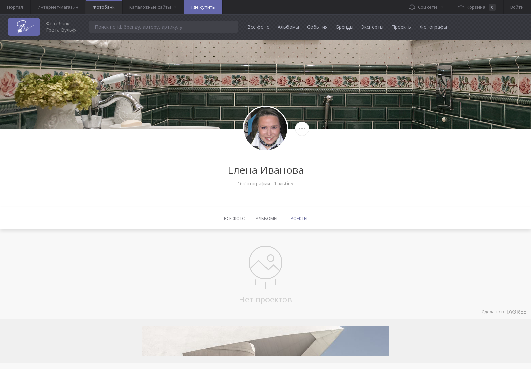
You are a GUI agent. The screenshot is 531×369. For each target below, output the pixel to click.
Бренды (344, 27)
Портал (15, 7)
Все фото (258, 27)
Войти (517, 7)
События (317, 27)
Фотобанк (104, 7)
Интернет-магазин (58, 7)
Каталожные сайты (150, 7)
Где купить (203, 7)
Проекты (401, 27)
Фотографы (433, 27)
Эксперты (372, 27)
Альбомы (288, 27)
